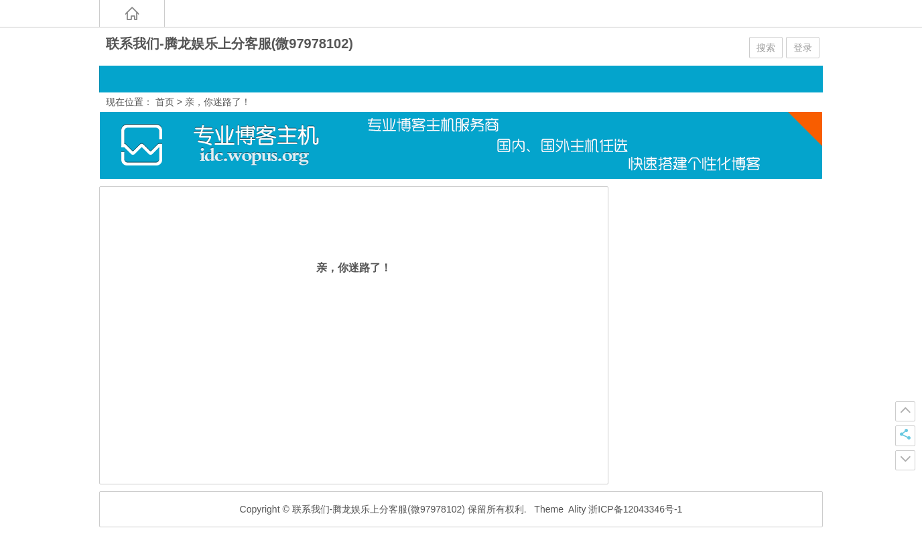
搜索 (765, 47)
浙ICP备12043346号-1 (635, 509)
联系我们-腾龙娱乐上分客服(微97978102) (229, 43)
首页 (164, 101)
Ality (577, 509)
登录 (802, 47)
